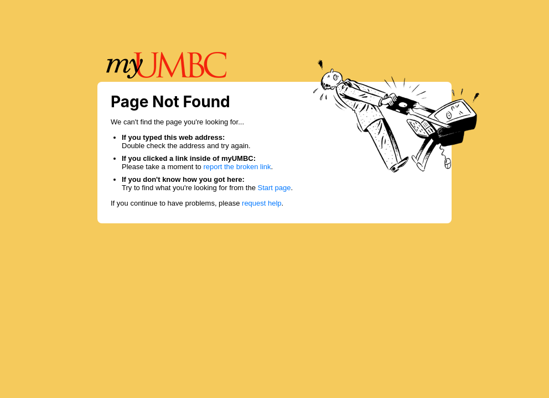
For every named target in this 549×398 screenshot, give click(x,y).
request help (262, 203)
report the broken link (237, 167)
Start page (274, 188)
